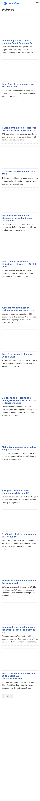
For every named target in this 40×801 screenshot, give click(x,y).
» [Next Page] (11, 696)
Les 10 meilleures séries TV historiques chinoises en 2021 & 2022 (19, 264)
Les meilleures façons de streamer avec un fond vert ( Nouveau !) (17, 218)
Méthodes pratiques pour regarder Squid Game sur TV (17, 41)
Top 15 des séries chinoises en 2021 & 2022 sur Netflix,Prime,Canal (18, 676)
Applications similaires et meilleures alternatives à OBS (18, 309)
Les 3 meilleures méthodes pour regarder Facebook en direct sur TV (19, 629)
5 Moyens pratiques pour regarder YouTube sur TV (15, 491)
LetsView (11, 3)
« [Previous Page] (3, 696)
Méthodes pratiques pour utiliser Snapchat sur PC (19, 448)
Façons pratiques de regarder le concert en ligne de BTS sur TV (19, 129)
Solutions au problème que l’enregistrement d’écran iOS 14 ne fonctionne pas (19, 400)
